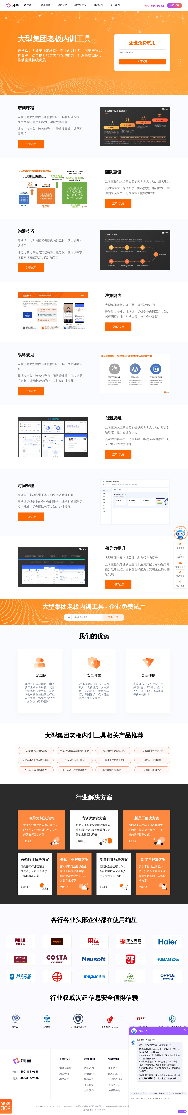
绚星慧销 (62, 5)
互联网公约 (114, 1085)
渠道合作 (89, 1079)
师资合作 (89, 1073)
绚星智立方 (80, 5)
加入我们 (89, 1090)
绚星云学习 (65, 1068)
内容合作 (89, 1068)
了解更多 (27, 841)
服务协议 (113, 1068)
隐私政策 (113, 1073)
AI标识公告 (114, 1090)
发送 (181, 1111)
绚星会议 (64, 1079)
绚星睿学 (45, 5)
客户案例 (98, 5)
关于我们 (115, 5)
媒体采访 (89, 1085)
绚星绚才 (29, 5)
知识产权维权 (115, 1079)
